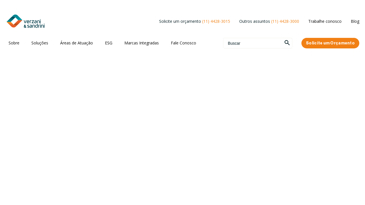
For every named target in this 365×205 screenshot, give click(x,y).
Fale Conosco (183, 43)
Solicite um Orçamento (330, 43)
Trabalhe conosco (325, 21)
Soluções (39, 43)
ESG (108, 43)
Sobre (14, 43)
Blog (355, 21)
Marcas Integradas (141, 43)
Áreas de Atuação (76, 43)
